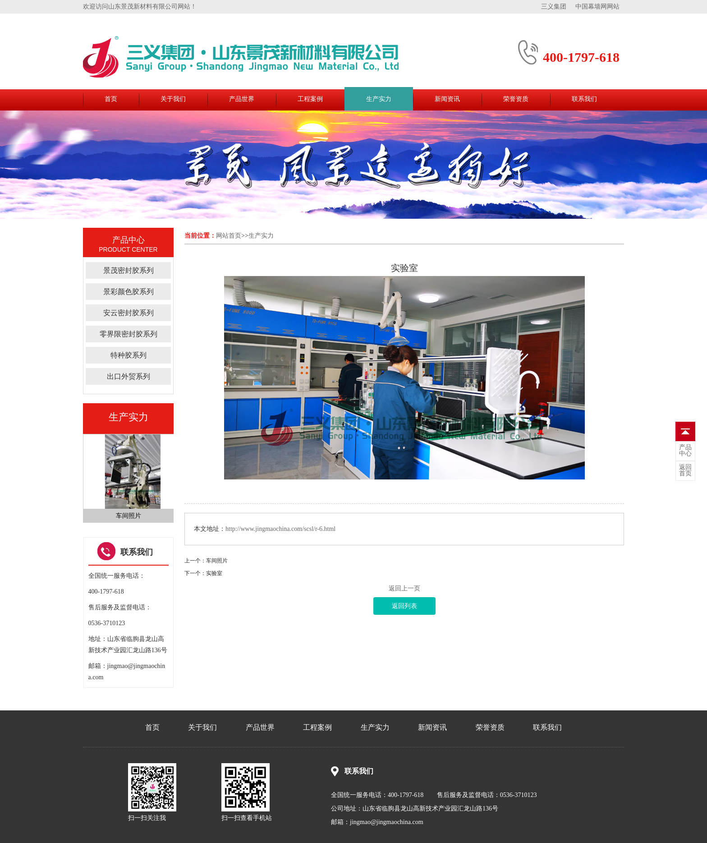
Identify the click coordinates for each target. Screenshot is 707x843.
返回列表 (404, 606)
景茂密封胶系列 (128, 270)
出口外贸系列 (128, 376)
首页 (111, 99)
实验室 (214, 573)
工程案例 (310, 99)
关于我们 (173, 99)
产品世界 (241, 99)
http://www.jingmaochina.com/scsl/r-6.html (280, 528)
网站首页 (228, 235)
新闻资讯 (447, 99)
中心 (685, 450)
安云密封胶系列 (128, 313)
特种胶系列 (128, 355)
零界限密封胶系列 (128, 334)
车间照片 (217, 560)
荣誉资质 (515, 99)
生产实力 (378, 99)
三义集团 (553, 6)
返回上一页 (404, 588)
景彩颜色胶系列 (128, 291)
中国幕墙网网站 (597, 6)
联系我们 (584, 99)
